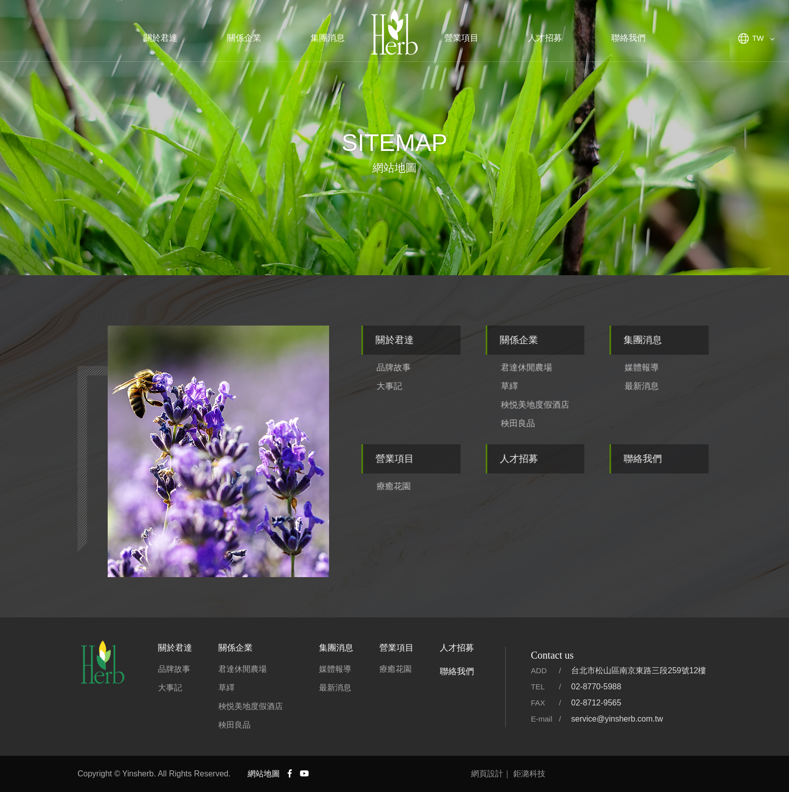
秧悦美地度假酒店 (560, 405)
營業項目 (461, 38)
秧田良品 (543, 423)
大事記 (415, 386)
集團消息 (327, 38)
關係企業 (244, 38)
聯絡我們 (628, 38)
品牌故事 (419, 367)
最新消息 (668, 386)
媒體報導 (668, 367)
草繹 (534, 386)
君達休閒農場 (552, 367)
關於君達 (160, 38)
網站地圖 (264, 773)
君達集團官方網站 (394, 33)
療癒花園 (419, 486)
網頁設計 (487, 773)
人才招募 (545, 38)
